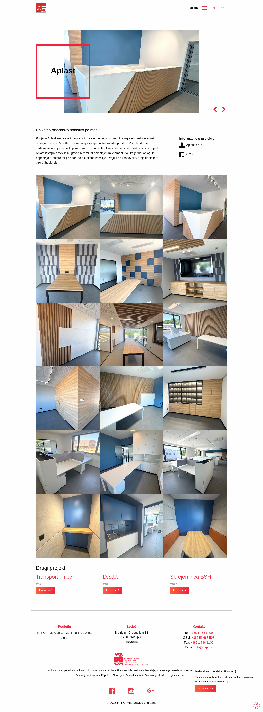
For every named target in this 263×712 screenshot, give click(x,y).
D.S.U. (110, 577)
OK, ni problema (206, 688)
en (222, 8)
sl (214, 8)
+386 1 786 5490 (201, 632)
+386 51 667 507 (203, 637)
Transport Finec (54, 577)
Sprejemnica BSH (190, 577)
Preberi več (45, 590)
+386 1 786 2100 (202, 642)
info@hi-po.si (204, 647)
